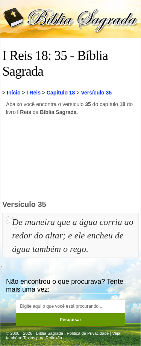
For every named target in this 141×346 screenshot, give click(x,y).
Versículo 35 (96, 93)
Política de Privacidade (88, 333)
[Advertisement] (70, 157)
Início (14, 93)
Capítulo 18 (61, 93)
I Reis (34, 93)
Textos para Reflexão (42, 338)
